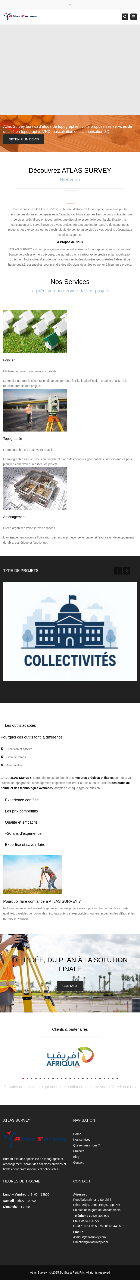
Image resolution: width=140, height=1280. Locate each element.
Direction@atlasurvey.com (90, 1242)
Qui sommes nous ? (86, 1145)
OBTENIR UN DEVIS (24, 139)
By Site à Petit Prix (72, 1272)
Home (77, 1134)
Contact (78, 1162)
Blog (76, 1156)
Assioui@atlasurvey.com (89, 1237)
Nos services (81, 1139)
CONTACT (70, 986)
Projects (78, 1151)
